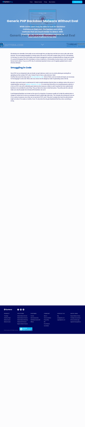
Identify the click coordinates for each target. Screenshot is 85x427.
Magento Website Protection (22, 323)
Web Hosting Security (34, 317)
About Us (45, 315)
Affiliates (32, 321)
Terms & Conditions (47, 317)
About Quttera (52, 2)
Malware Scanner (38, 2)
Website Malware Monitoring (22, 319)
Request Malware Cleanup (75, 315)
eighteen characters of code (33, 84)
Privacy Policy (46, 319)
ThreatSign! (6, 315)
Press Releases (47, 323)
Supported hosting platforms (75, 321)
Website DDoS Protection (21, 321)
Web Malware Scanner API (35, 319)
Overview (32, 315)
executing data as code (37, 77)
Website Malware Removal (22, 315)
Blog (58, 315)
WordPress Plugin (7, 317)
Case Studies (46, 325)
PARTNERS (34, 313)
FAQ (44, 321)
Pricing (45, 2)
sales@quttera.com (61, 317)
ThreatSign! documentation (75, 317)
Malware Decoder (7, 321)
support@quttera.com (61, 319)
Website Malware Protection (22, 317)
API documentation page (74, 319)
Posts (31, 2)
